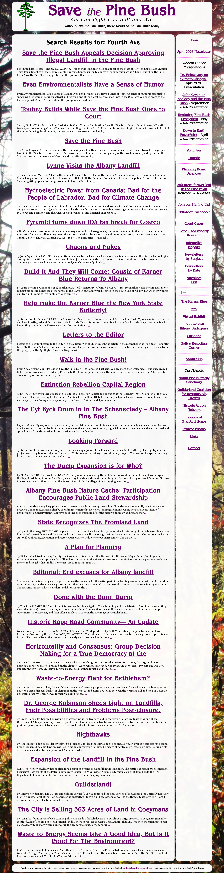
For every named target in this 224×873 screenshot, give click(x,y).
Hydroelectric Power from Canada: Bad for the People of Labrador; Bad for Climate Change (93, 194)
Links (194, 436)
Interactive (194, 243)
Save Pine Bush (112, 10)
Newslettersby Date (194, 268)
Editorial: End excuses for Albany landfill (93, 572)
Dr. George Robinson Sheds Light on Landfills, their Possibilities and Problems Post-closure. (93, 706)
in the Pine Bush (196, 187)
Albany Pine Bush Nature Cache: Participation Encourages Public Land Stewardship (93, 494)
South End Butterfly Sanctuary (194, 380)
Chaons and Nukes (93, 247)
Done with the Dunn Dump (93, 597)
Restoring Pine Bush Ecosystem (194, 117)
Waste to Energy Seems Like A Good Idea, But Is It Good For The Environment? (93, 837)
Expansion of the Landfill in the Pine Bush (93, 759)
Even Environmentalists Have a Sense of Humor (93, 84)
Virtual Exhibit (194, 317)
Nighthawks (93, 734)
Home (194, 40)
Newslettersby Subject (194, 256)
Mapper (194, 247)
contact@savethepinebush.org (138, 868)
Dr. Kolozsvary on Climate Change (194, 77)
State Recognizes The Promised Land (93, 522)
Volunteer (194, 150)
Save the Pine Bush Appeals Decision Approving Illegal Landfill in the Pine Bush (93, 56)
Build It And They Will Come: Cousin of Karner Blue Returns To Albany (93, 275)
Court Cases (194, 223)
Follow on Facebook (194, 212)
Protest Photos (194, 429)
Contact (194, 448)
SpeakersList (194, 280)
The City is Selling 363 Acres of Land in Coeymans (93, 809)
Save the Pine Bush (93, 140)
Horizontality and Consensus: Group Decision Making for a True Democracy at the (93, 650)
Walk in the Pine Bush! (93, 359)
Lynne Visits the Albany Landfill (93, 165)
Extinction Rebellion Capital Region (93, 384)
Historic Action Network (194, 407)
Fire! (194, 309)
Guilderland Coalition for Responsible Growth (194, 394)
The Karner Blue (194, 301)
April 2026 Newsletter (194, 52)
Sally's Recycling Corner (194, 345)
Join (181, 204)
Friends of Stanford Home (194, 419)
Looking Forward (93, 440)
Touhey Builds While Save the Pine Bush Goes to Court (93, 113)
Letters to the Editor (93, 334)
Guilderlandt (93, 784)
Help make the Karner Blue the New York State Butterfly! (93, 306)
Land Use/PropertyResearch (194, 233)
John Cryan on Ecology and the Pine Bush (194, 99)
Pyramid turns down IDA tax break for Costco (93, 222)
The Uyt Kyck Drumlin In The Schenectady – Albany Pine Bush (93, 413)
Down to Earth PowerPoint (192, 132)
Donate (194, 158)
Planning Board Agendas (194, 171)
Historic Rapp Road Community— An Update (93, 621)
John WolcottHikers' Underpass (194, 326)
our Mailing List (197, 204)
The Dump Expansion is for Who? (93, 465)
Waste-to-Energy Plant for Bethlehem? (93, 678)
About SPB (194, 359)
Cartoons (194, 336)
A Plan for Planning (93, 547)
